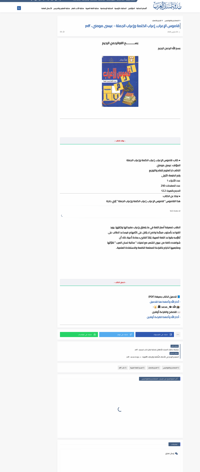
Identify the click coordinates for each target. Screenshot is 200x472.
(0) (64, 31)
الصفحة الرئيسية (130, 2)
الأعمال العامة (46, 8)
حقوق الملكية (111, 2)
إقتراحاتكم (94, 2)
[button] (155, 334)
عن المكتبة (101, 2)
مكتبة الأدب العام (77, 8)
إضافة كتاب (76, 2)
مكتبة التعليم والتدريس (61, 8)
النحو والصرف (156, 20)
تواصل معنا (85, 2)
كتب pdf (123, 360)
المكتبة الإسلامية (106, 8)
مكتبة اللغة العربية (92, 8)
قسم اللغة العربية (137, 360)
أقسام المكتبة (141, 8)
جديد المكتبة (120, 2)
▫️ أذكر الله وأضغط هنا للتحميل (165, 301)
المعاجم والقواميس (172, 20)
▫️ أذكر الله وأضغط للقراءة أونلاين (163, 317)
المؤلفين (131, 8)
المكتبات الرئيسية (120, 8)
